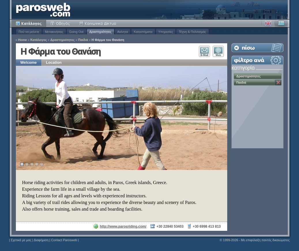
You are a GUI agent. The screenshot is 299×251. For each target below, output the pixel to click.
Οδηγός (60, 23)
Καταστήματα (143, 31)
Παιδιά (83, 40)
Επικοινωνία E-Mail (204, 51)
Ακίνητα (122, 31)
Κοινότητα (98, 23)
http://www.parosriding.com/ (123, 226)
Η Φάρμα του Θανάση (107, 40)
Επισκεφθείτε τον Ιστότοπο (218, 51)
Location (53, 62)
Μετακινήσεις (54, 31)
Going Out (76, 31)
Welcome (28, 62)
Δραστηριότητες (100, 31)
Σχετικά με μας (21, 240)
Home (22, 40)
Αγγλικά (268, 23)
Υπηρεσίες (165, 31)
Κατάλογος (29, 23)
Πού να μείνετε (29, 31)
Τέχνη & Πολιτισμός (192, 31)
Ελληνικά (281, 23)
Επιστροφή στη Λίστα (257, 47)
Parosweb (43, 9)
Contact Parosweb (64, 240)
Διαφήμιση (41, 240)
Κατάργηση (278, 82)
